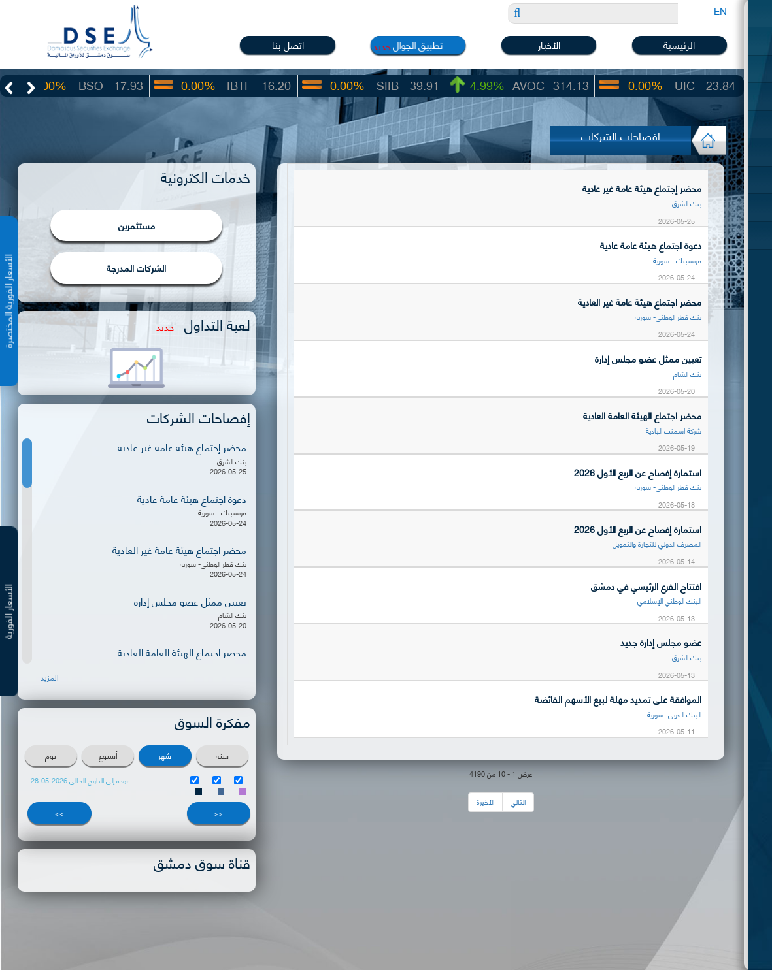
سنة (222, 756)
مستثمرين (136, 225)
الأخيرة (485, 801)
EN (720, 10)
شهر (164, 756)
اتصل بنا (288, 45)
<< (218, 813)
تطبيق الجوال (418, 44)
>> (59, 813)
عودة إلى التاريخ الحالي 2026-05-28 (80, 781)
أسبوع (108, 756)
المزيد (50, 679)
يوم (50, 756)
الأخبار (549, 45)
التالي (518, 801)
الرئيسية (679, 45)
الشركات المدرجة (136, 268)
